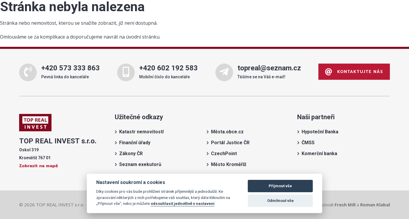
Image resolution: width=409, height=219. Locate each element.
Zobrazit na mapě (38, 166)
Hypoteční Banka (320, 132)
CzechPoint (224, 153)
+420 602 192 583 (168, 68)
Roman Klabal (375, 205)
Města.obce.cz (227, 132)
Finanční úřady (134, 142)
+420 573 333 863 (70, 68)
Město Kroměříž (228, 164)
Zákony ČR (131, 153)
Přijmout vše (280, 186)
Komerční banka (319, 153)
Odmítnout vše (280, 200)
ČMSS (308, 142)
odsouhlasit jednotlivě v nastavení (183, 203)
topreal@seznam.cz (269, 68)
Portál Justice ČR (230, 142)
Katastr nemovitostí (141, 132)
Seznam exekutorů (140, 164)
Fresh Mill (345, 205)
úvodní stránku (142, 37)
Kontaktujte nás (354, 71)
